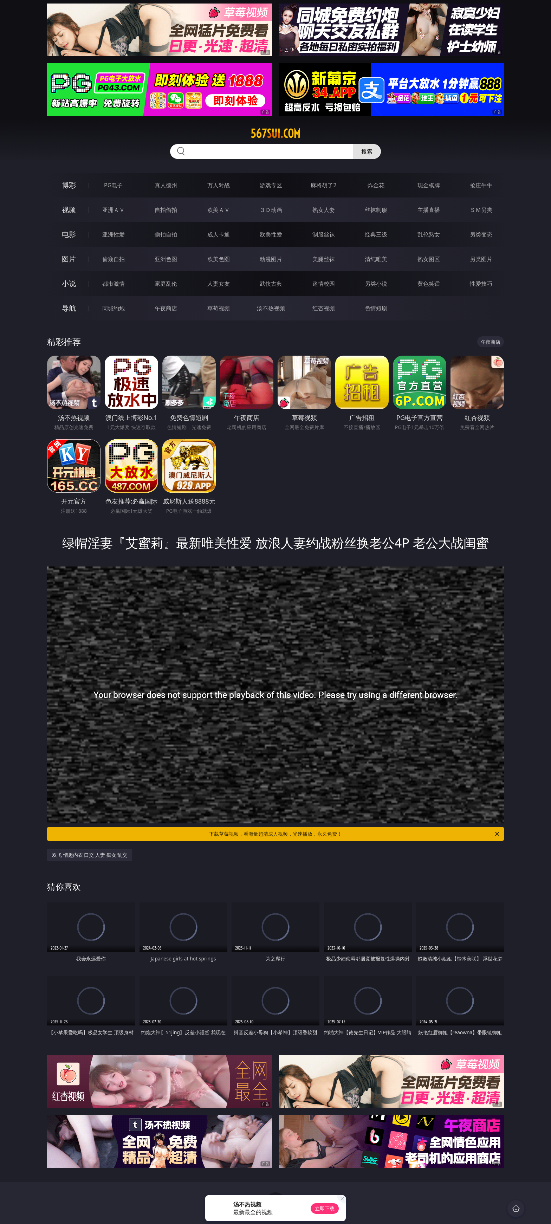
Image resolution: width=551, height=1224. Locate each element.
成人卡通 (218, 234)
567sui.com (275, 134)
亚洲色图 (166, 259)
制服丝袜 (323, 234)
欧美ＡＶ (218, 210)
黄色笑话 (428, 283)
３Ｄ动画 (271, 210)
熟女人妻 (323, 210)
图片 (69, 259)
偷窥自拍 (113, 259)
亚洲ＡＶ (113, 210)
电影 (69, 234)
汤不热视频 (271, 308)
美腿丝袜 (323, 259)
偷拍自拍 (166, 234)
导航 (69, 308)
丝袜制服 (376, 210)
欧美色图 (218, 259)
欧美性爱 (271, 234)
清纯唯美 (376, 259)
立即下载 (325, 1208)
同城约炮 (113, 308)
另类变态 (481, 234)
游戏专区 (271, 185)
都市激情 (113, 283)
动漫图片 (271, 259)
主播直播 (428, 210)
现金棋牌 (428, 185)
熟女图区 (428, 259)
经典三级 (376, 234)
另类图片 (481, 259)
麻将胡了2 (323, 185)
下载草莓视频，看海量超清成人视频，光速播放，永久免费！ (354, 834)
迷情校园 (323, 283)
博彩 (69, 185)
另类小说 (376, 283)
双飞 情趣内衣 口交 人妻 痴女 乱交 (89, 854)
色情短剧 (376, 308)
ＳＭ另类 (481, 210)
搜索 (366, 151)
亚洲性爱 (113, 234)
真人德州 (166, 185)
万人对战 (218, 185)
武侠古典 (271, 283)
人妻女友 (218, 283)
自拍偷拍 (166, 210)
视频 (69, 209)
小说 (69, 283)
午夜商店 (166, 308)
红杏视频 (323, 308)
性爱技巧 (481, 283)
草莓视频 (218, 308)
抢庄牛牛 (481, 185)
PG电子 (113, 185)
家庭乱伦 (166, 283)
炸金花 (376, 185)
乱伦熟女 (428, 234)
